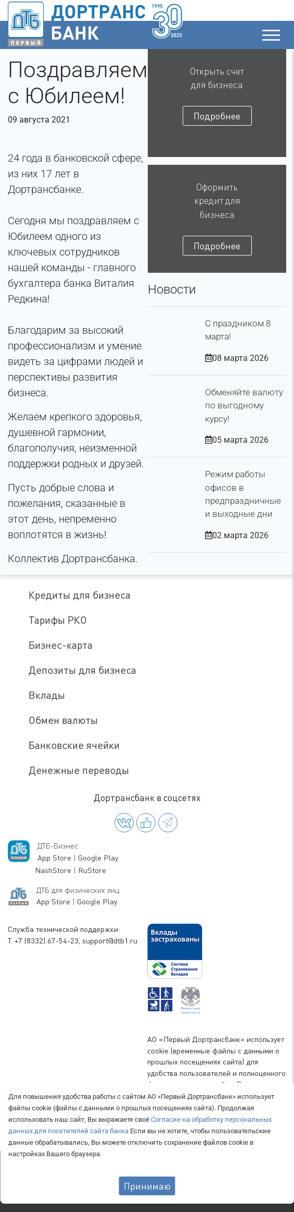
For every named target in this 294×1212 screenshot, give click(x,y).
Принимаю (147, 1186)
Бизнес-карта (61, 644)
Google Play (98, 857)
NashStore (53, 870)
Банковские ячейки (74, 745)
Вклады (47, 694)
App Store (54, 857)
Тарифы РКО (58, 619)
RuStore (92, 870)
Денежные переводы (79, 770)
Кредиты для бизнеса (80, 594)
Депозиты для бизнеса (82, 669)
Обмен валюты (63, 719)
